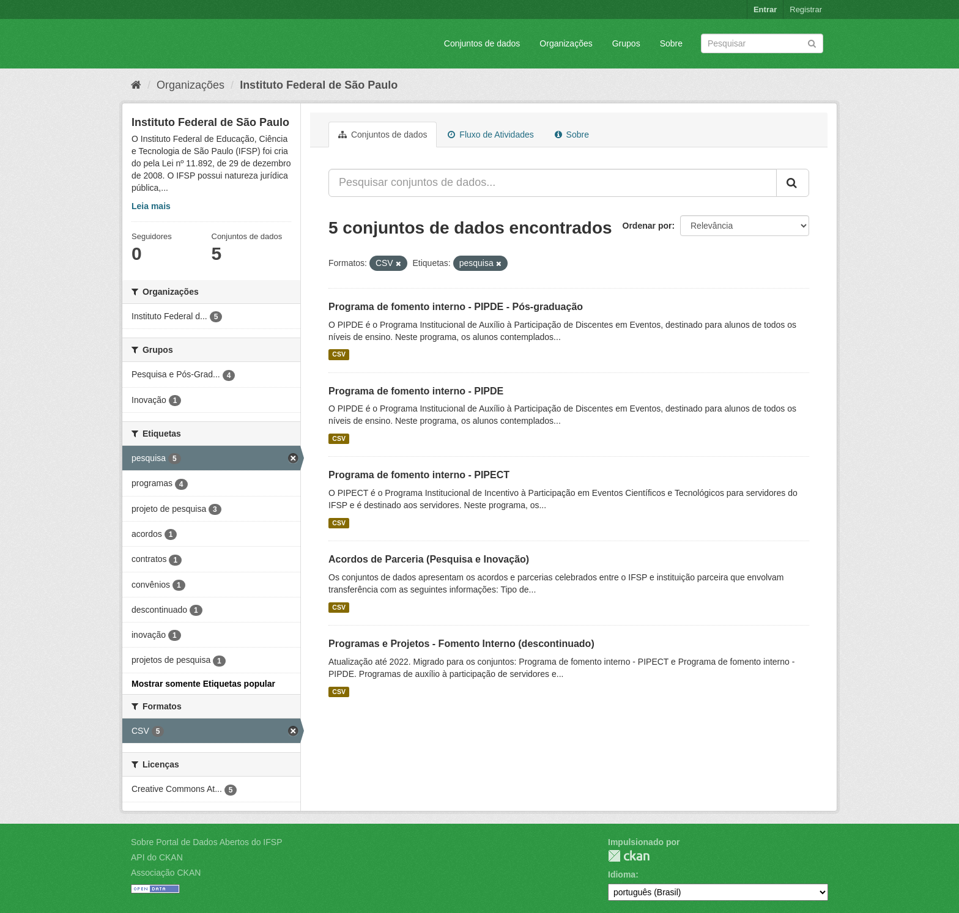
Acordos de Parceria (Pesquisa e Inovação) (428, 559)
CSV (339, 354)
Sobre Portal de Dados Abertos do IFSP (206, 842)
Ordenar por (647, 226)
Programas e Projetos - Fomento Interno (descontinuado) (461, 643)
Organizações (565, 43)
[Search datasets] (762, 43)
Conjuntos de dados (482, 43)
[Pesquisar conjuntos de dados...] (552, 183)
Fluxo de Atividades (490, 134)
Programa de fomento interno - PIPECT (418, 475)
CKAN (629, 855)
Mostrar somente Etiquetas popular (203, 684)
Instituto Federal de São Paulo (319, 85)
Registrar (806, 9)
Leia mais (151, 206)
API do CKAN (157, 857)
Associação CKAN (166, 873)
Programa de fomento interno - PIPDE (415, 391)
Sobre (671, 43)
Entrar (765, 9)
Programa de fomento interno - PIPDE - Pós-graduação (455, 306)
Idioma (621, 874)
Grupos (626, 43)
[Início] (136, 85)
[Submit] (812, 42)
